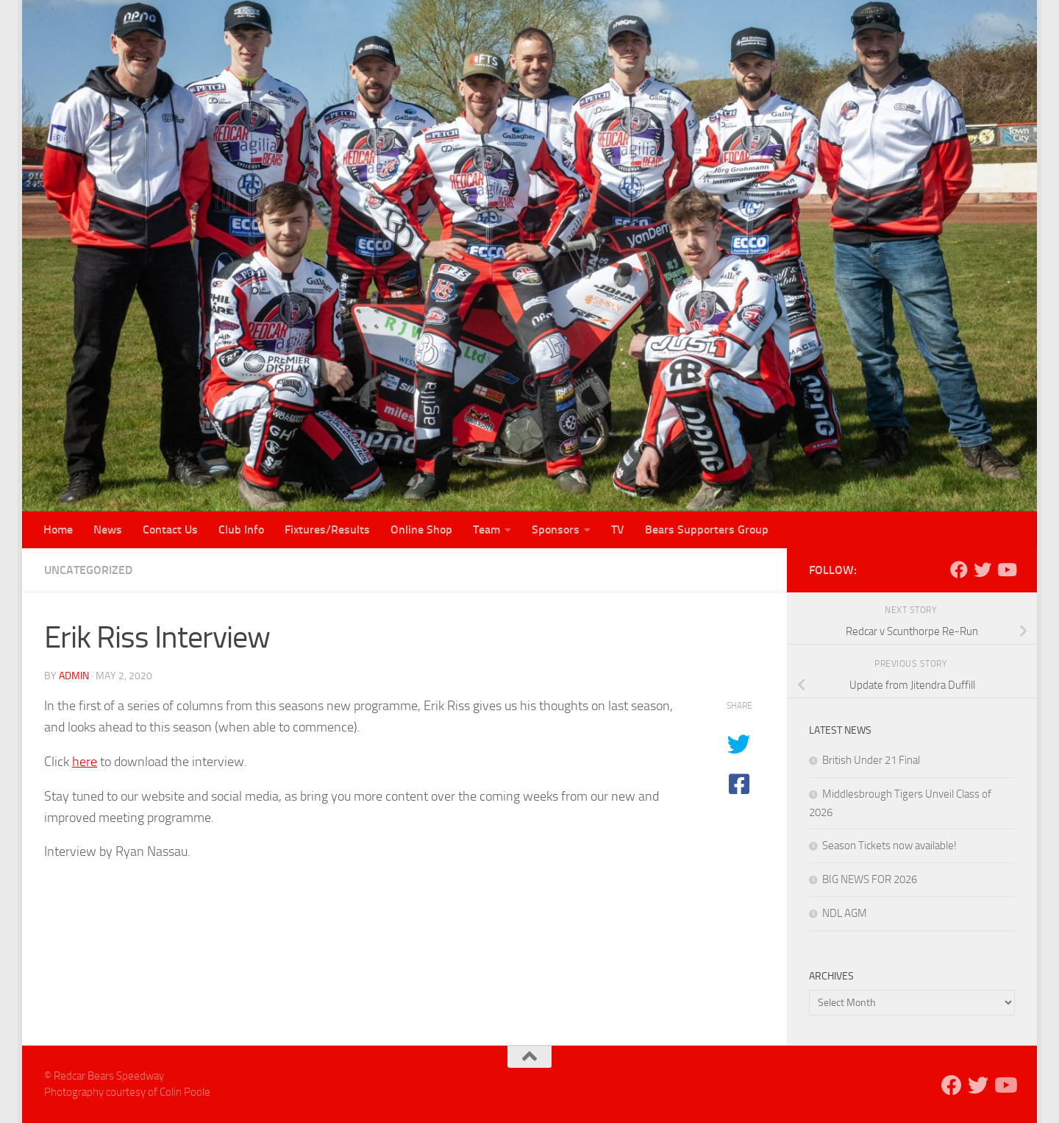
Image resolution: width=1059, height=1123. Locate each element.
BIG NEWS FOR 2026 (869, 879)
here (84, 762)
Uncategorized (88, 570)
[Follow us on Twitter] (982, 569)
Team (486, 529)
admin (74, 676)
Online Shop (421, 529)
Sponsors (556, 529)
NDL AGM (844, 913)
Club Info (241, 529)
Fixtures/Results (327, 529)
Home (58, 529)
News (107, 529)
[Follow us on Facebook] (959, 569)
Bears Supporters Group (707, 529)
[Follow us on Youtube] (1006, 569)
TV (617, 529)
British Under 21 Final (871, 760)
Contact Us (170, 529)
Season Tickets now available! (889, 845)
